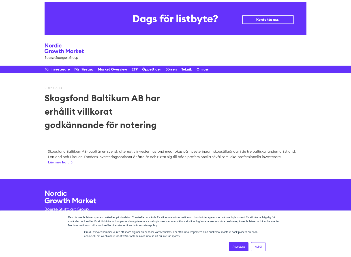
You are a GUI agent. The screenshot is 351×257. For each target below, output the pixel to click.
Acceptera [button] (239, 246)
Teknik (186, 69)
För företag (83, 69)
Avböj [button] (258, 246)
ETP (135, 69)
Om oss (203, 69)
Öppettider (151, 69)
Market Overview (112, 69)
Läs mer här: (58, 162)
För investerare (57, 69)
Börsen (171, 69)
